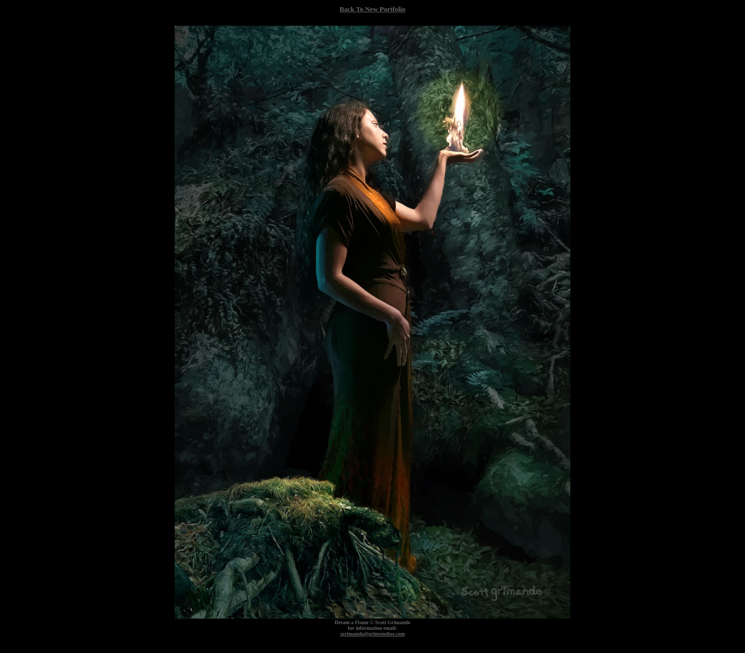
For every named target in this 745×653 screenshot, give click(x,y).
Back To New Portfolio (372, 9)
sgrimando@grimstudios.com (372, 634)
